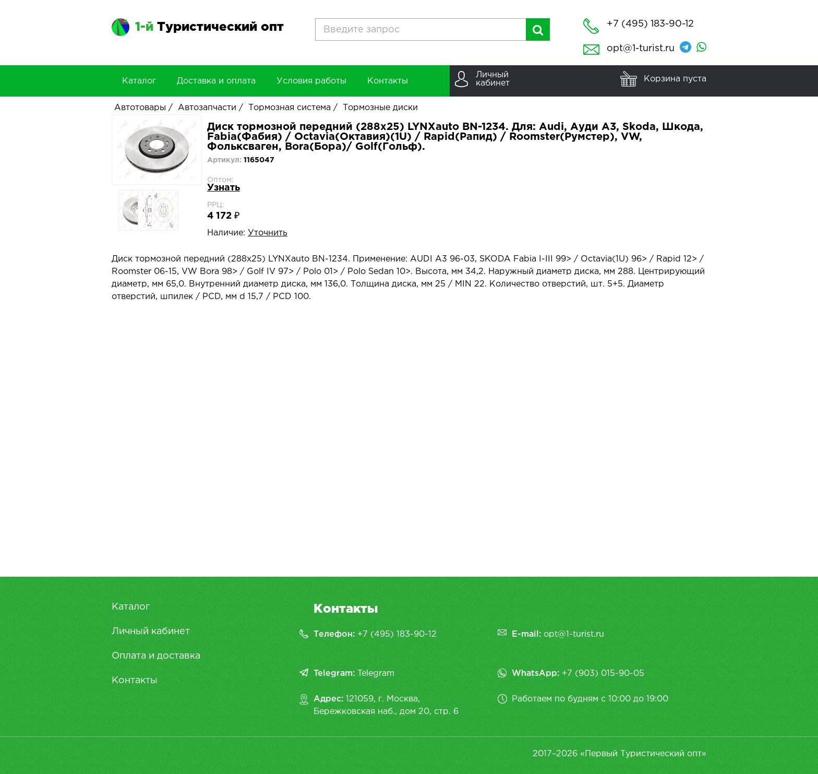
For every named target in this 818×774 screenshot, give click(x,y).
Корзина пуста (675, 79)
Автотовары (140, 108)
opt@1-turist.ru (641, 48)
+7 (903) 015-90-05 (603, 673)
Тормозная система (289, 108)
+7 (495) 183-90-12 (397, 634)
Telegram (375, 673)
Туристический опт (209, 27)
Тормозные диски (380, 108)
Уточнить (267, 233)
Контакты (135, 680)
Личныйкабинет (493, 79)
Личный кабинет (151, 631)
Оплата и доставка (156, 656)
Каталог (131, 607)
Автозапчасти (207, 108)
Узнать (223, 188)
